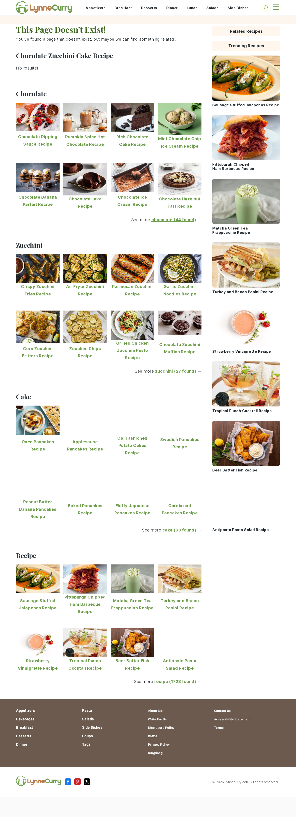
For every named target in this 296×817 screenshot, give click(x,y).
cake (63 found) (179, 530)
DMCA (152, 736)
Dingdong (155, 753)
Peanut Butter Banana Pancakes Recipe (37, 509)
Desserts (149, 8)
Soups (87, 736)
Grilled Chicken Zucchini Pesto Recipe (132, 350)
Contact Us (222, 711)
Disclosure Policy (161, 727)
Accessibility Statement (232, 719)
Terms (219, 727)
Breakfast (123, 8)
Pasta (87, 710)
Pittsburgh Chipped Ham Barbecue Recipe (85, 604)
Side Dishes (238, 8)
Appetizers (96, 8)
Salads (212, 8)
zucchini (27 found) (175, 371)
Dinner (172, 8)
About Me (155, 711)
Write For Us (157, 719)
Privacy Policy (159, 744)
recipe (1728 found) (175, 681)
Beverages (25, 719)
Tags (86, 744)
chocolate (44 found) (173, 219)
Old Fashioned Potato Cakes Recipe (132, 445)
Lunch (192, 8)
